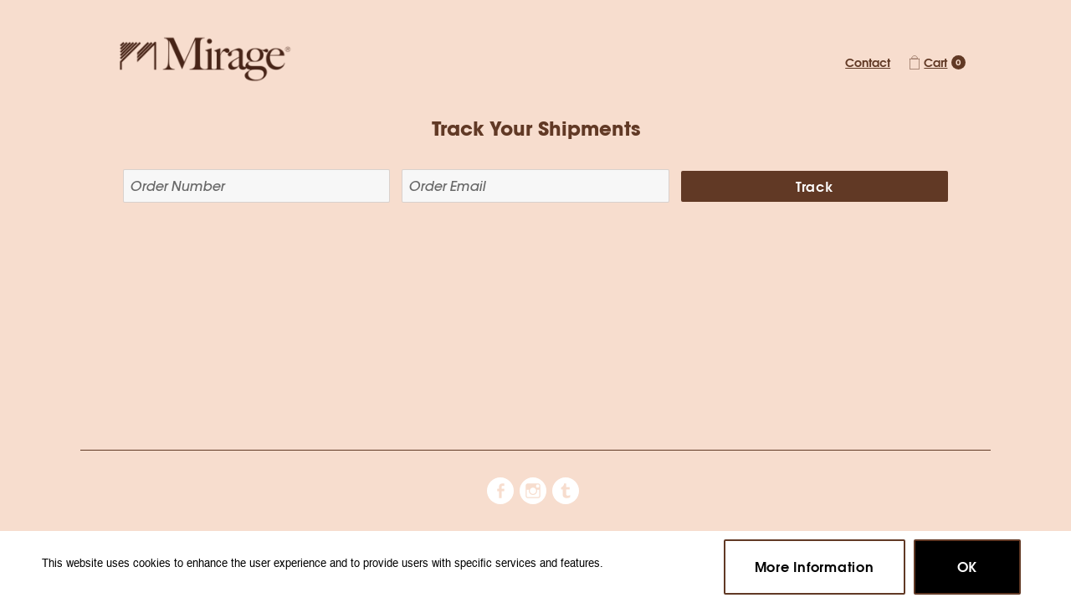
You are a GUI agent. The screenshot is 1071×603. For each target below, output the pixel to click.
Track (814, 186)
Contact (867, 62)
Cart (935, 62)
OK (967, 567)
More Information (814, 567)
